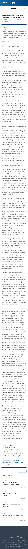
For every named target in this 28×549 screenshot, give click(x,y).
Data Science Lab (8, 464)
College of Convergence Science (11, 460)
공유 (25, 9)
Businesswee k (8, 445)
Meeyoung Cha (17, 456)
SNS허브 (8, 537)
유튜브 (21, 537)
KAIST (4, 3)
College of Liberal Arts (9, 458)
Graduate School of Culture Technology (13, 462)
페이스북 (15, 537)
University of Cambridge (10, 447)
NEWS (13, 3)
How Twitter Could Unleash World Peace (13, 453)
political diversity (8, 456)
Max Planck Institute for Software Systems (12, 450)
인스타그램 (18, 537)
